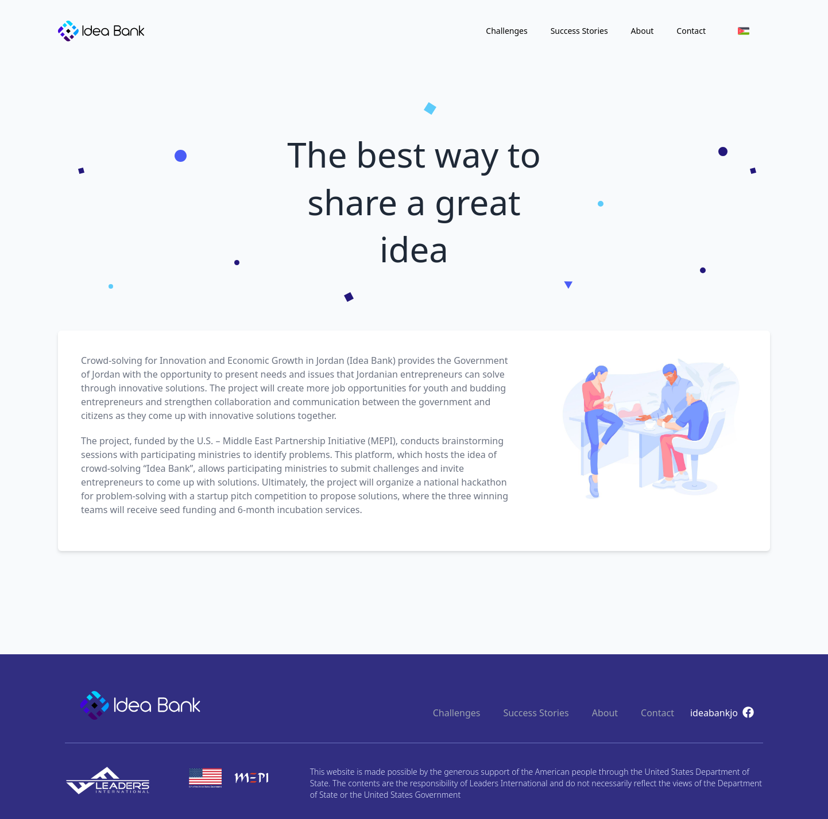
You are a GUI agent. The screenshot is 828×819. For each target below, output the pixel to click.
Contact (691, 30)
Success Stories (579, 30)
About (642, 30)
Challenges (506, 30)
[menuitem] (743, 31)
